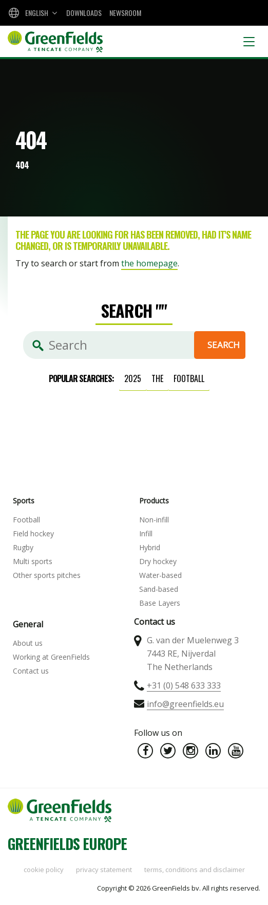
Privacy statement (104, 869)
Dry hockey (158, 561)
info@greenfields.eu (185, 704)
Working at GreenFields (51, 657)
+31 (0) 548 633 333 (184, 685)
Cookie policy (44, 869)
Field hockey (33, 533)
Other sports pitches (47, 575)
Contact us (31, 671)
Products (154, 500)
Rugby (23, 547)
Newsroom (125, 12)
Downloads (84, 12)
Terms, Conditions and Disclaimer (194, 869)
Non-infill (154, 519)
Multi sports (32, 561)
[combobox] (32, 13)
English (36, 12)
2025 (132, 378)
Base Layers (159, 603)
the (157, 378)
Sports (23, 500)
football (189, 378)
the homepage (149, 263)
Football (26, 519)
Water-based (160, 575)
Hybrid (149, 547)
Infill (145, 533)
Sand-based (158, 589)
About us (28, 643)
